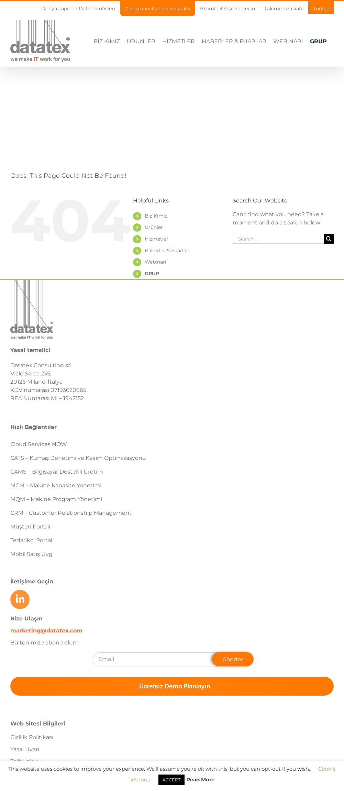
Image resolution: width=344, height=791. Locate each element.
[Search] (329, 239)
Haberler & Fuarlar (166, 250)
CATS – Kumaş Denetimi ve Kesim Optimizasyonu (78, 458)
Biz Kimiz (156, 216)
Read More (200, 779)
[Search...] (278, 239)
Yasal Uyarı (24, 749)
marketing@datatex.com (46, 630)
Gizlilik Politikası (31, 737)
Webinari (155, 262)
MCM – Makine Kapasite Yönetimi (55, 485)
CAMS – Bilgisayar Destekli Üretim (56, 471)
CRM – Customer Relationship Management (71, 513)
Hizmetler (156, 239)
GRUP (152, 273)
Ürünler (154, 227)
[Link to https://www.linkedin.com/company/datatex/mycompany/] (20, 599)
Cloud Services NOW (38, 444)
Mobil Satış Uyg (31, 554)
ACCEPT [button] (171, 779)
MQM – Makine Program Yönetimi (56, 499)
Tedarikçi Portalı (32, 540)
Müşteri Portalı (30, 526)
